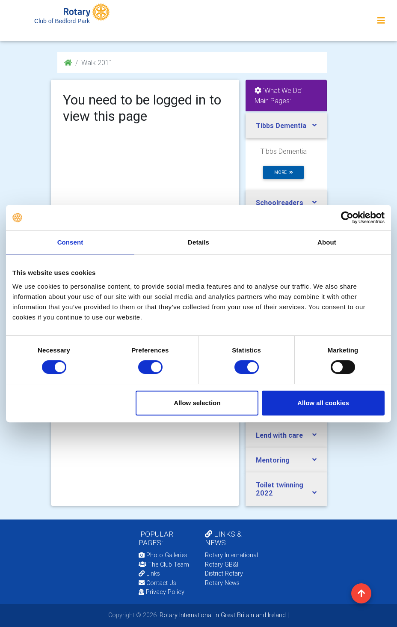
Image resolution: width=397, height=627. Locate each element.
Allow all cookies (323, 402)
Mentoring (273, 460)
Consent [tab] (70, 242)
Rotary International (231, 555)
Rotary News (222, 583)
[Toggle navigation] (381, 21)
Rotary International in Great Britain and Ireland (222, 615)
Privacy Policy (161, 592)
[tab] (286, 125)
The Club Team (164, 564)
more (283, 172)
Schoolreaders (279, 202)
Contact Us (157, 583)
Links (149, 573)
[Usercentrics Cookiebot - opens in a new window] (347, 217)
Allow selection (197, 402)
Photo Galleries (163, 555)
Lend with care (279, 435)
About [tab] (326, 242)
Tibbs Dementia (281, 125)
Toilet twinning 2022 (279, 489)
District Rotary (224, 573)
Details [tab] (198, 242)
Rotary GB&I (221, 564)
